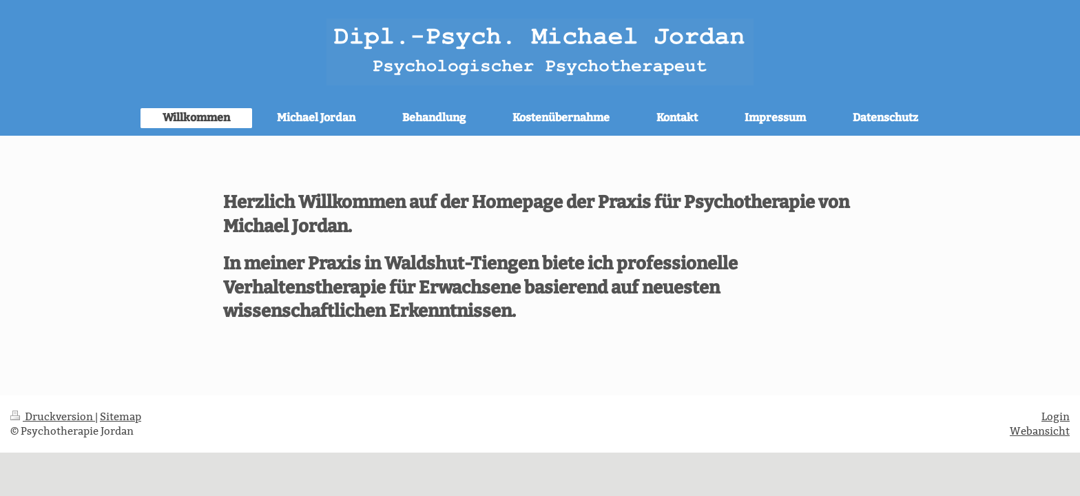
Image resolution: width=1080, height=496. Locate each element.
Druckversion (52, 416)
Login (1055, 416)
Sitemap (120, 416)
